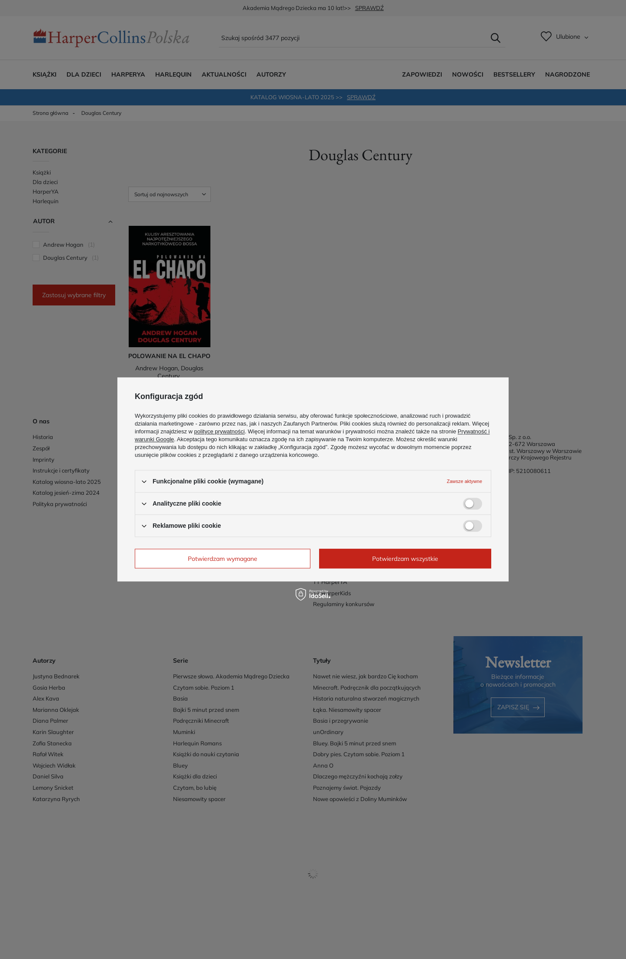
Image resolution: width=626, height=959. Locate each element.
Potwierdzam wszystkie (405, 559)
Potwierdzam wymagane (222, 559)
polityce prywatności (219, 431)
